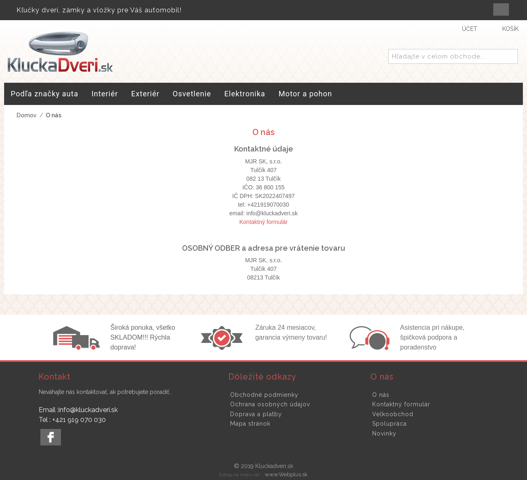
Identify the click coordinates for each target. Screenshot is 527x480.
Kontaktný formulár (263, 222)
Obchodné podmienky (264, 394)
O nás (380, 394)
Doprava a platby (256, 414)
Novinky (384, 433)
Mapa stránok (250, 423)
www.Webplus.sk (286, 474)
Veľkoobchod (392, 414)
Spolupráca (389, 423)
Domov (26, 115)
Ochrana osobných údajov (270, 404)
